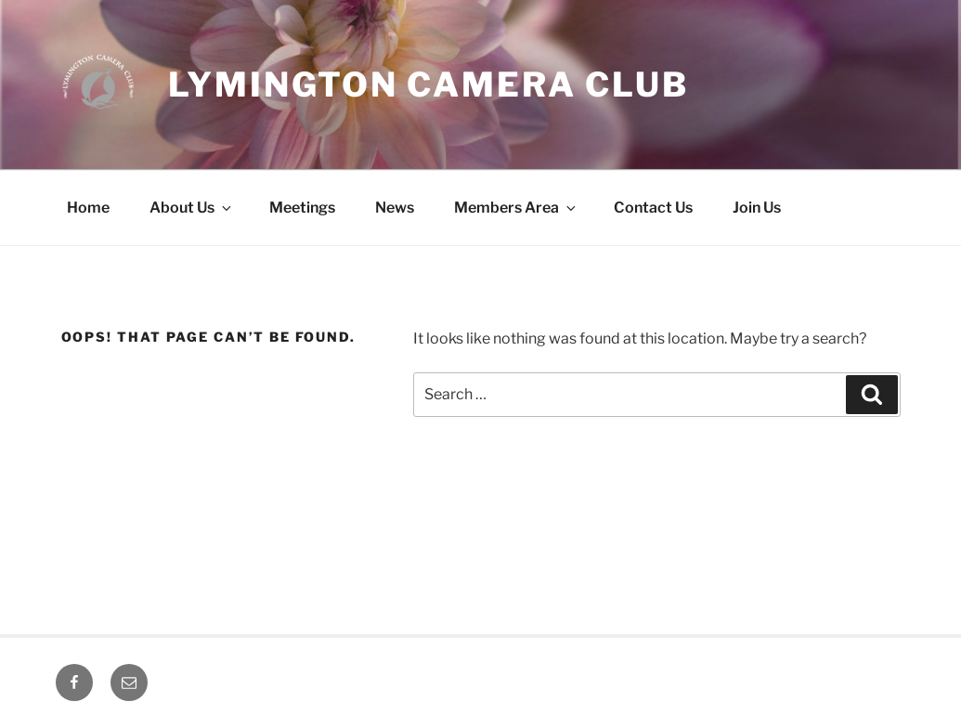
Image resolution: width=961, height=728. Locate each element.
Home (88, 207)
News (394, 207)
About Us (191, 207)
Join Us (757, 207)
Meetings (302, 207)
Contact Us (653, 207)
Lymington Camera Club (428, 84)
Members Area (516, 207)
